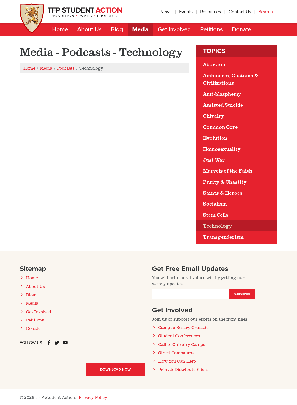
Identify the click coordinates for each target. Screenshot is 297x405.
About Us (89, 29)
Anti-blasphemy (222, 93)
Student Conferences (179, 335)
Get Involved (174, 29)
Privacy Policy (93, 397)
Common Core (220, 126)
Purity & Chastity (225, 181)
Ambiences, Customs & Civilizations (230, 79)
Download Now (115, 369)
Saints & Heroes (222, 192)
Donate (241, 29)
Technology (217, 225)
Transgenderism (223, 236)
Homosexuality (222, 148)
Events (186, 12)
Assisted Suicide (223, 104)
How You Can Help (177, 361)
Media (140, 29)
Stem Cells (215, 214)
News (166, 12)
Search (266, 12)
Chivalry (213, 115)
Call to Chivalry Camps (181, 344)
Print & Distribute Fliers (183, 369)
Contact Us (240, 12)
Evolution (215, 137)
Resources (210, 12)
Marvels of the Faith (227, 170)
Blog (117, 29)
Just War (214, 159)
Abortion (214, 64)
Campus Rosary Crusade (183, 327)
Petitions (211, 29)
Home (60, 29)
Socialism (215, 203)
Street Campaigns (176, 352)
